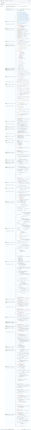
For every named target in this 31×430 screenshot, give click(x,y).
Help (12, 0)
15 (23, 2)
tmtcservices (19, 6)
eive (2, 2)
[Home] (1, 0)
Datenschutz (6, 0)
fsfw (3, 2)
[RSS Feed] (19, 2)
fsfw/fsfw (3, 3)
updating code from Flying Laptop (10, 21)
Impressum (10, 0)
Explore (3, 0)
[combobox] (9, 7)
